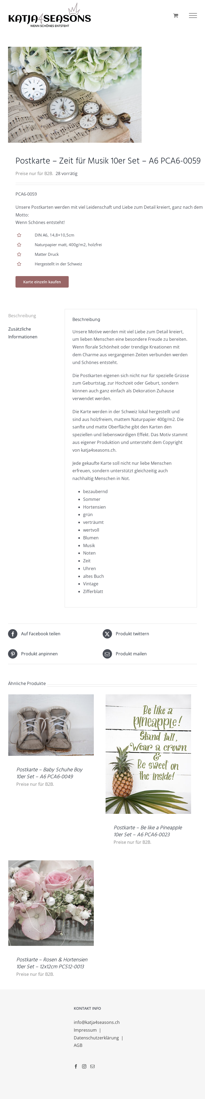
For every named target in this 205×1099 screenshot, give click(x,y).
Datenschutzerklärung (97, 1038)
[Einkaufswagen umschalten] (175, 15)
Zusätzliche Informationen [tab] (22, 333)
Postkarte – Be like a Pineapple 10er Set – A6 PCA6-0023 (148, 831)
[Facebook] (76, 1066)
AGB (78, 1045)
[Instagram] (84, 1066)
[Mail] (92, 1066)
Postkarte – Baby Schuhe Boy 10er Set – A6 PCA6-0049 (49, 773)
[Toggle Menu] (193, 15)
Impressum (86, 1030)
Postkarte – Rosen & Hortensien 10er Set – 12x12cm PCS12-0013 (51, 963)
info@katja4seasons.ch (97, 1022)
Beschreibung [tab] (22, 316)
